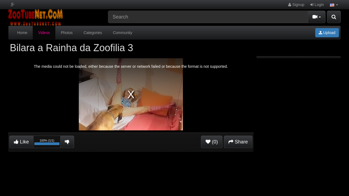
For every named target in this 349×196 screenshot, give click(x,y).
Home (22, 32)
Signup (296, 4)
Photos (67, 32)
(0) (212, 142)
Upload (327, 32)
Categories (93, 32)
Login (317, 4)
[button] (334, 4)
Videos (44, 32)
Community (122, 32)
